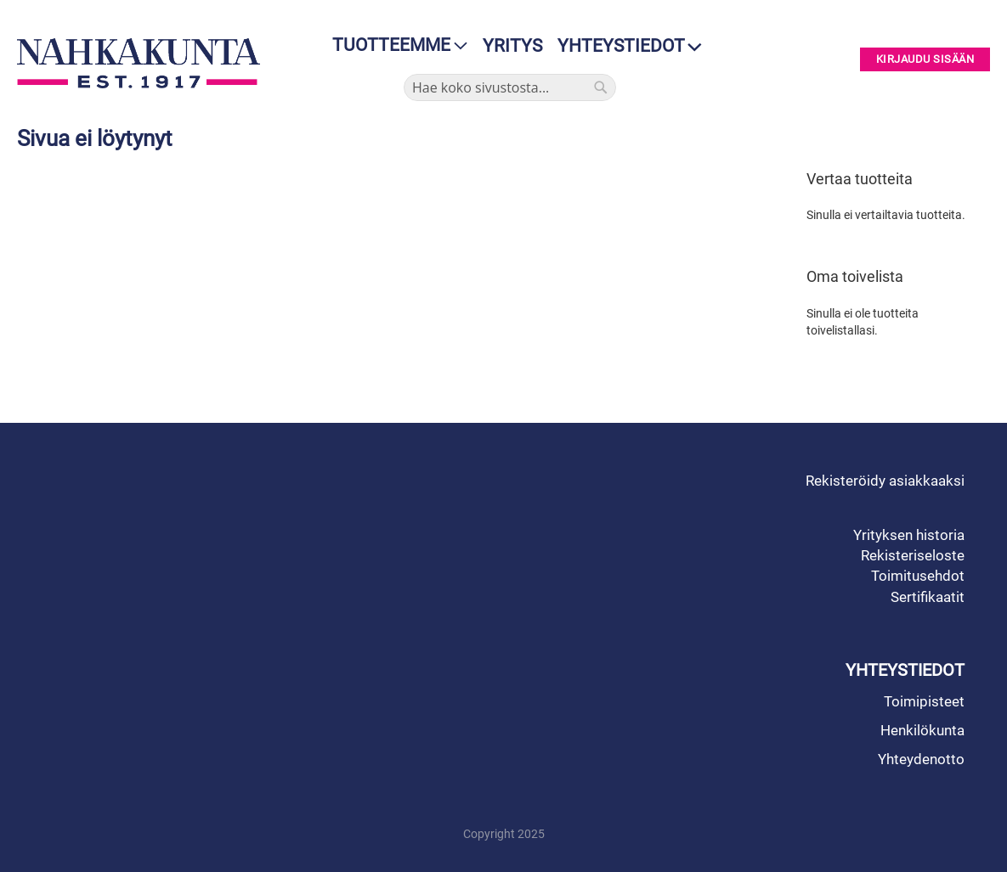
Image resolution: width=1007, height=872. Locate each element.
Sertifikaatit (928, 596)
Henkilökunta (922, 730)
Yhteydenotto (921, 759)
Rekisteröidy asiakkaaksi (885, 480)
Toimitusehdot (918, 575)
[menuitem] (394, 45)
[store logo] (138, 62)
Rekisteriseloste (913, 555)
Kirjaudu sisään (925, 59)
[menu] (394, 45)
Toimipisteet (924, 701)
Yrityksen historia (909, 534)
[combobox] (510, 87)
